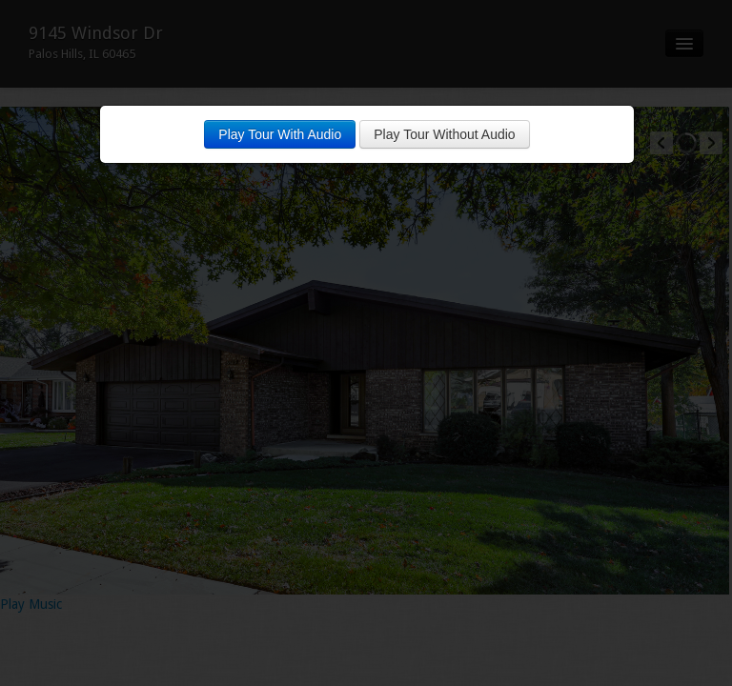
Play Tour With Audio (279, 134)
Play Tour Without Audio (444, 134)
